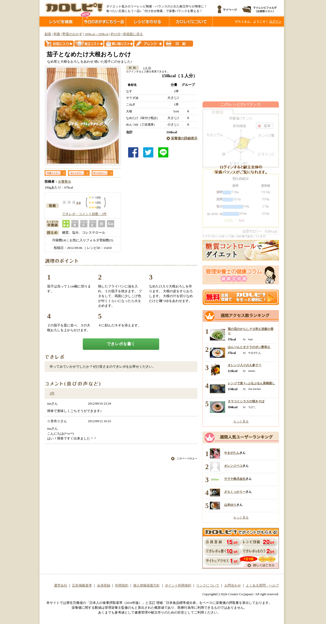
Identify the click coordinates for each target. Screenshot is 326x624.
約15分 (116, 34)
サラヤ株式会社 (235, 478)
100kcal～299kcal (96, 34)
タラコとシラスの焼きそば (246, 401)
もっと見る (241, 421)
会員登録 (103, 585)
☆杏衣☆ (64, 181)
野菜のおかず (72, 34)
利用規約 (121, 585)
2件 (52, 393)
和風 (56, 34)
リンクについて (207, 585)
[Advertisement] (240, 64)
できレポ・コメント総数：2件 (84, 214)
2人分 (145, 68)
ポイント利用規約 (178, 585)
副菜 (48, 34)
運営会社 (60, 585)
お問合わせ (232, 585)
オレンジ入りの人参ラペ (244, 365)
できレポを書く (121, 344)
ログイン (275, 21)
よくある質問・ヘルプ (262, 585)
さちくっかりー (235, 491)
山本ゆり (230, 504)
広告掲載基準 (82, 585)
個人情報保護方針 (146, 585)
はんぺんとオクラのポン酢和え (249, 347)
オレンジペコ (233, 465)
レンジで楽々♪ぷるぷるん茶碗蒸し (251, 383)
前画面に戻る (133, 34)
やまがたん (231, 452)
